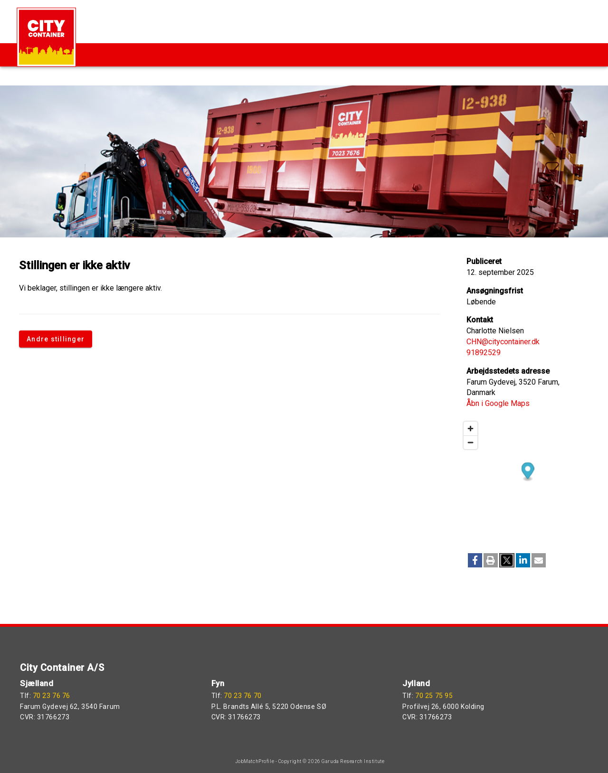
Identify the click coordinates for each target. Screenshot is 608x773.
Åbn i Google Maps (498, 403)
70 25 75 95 (434, 695)
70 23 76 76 (51, 695)
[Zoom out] (470, 442)
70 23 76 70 (242, 695)
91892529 (483, 352)
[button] (475, 560)
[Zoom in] (470, 428)
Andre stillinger (56, 339)
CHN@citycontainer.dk (503, 341)
